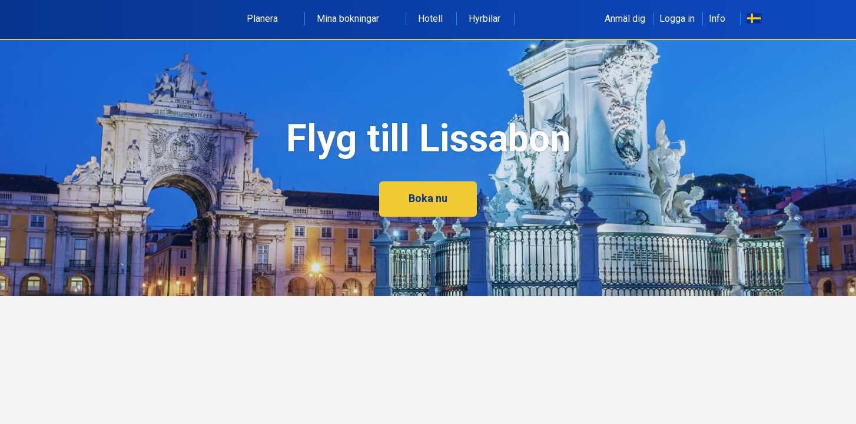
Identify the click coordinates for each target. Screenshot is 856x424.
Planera (269, 18)
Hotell (430, 18)
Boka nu (428, 198)
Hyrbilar (484, 18)
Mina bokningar (354, 18)
